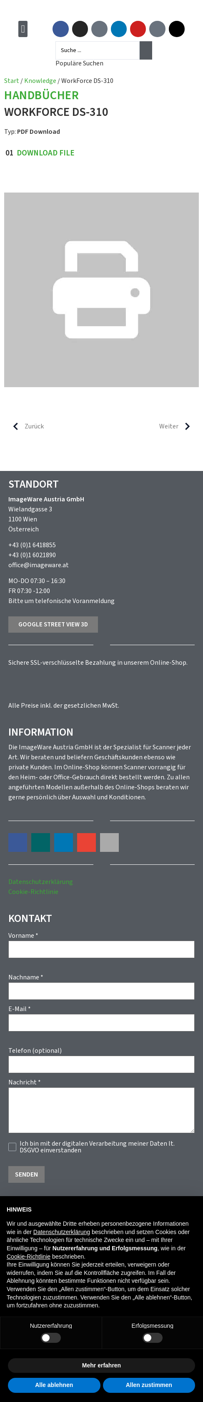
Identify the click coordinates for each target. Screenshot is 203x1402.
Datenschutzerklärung (40, 881)
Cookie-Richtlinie (33, 891)
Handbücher (41, 96)
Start (11, 80)
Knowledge (40, 80)
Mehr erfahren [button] (101, 1365)
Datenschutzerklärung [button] (61, 1232)
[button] (23, 29)
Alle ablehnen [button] (54, 1385)
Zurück (25, 426)
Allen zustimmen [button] (149, 1385)
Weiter (178, 426)
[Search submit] (146, 50)
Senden (26, 1174)
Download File (46, 153)
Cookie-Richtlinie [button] (28, 1256)
